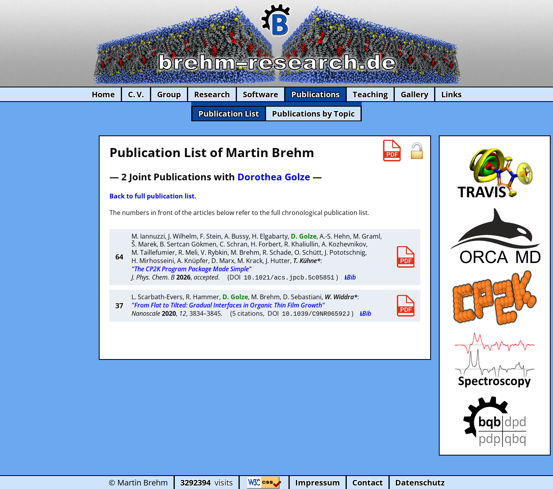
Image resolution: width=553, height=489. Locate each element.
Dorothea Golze (273, 176)
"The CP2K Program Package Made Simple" (191, 269)
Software (260, 94)
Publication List (228, 113)
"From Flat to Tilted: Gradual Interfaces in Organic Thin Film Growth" (228, 304)
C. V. (136, 94)
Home (103, 94)
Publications (315, 94)
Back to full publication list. (152, 196)
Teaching (370, 94)
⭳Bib (350, 277)
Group (169, 94)
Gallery (414, 94)
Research (212, 94)
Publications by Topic (313, 113)
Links (451, 94)
